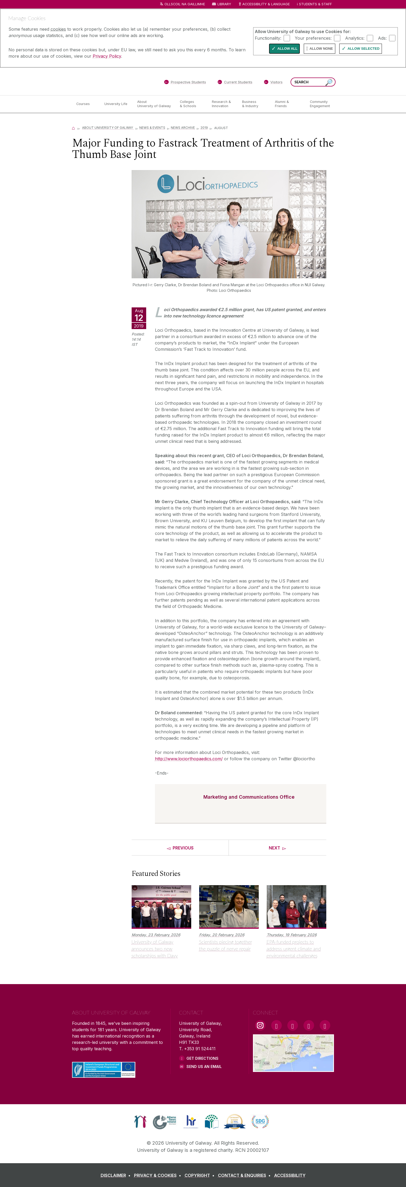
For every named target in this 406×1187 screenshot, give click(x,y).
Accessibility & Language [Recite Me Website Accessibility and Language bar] (264, 4)
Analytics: (354, 37)
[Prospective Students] (185, 83)
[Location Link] (293, 1068)
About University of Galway (108, 128)
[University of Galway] (110, 81)
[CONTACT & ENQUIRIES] (245, 1175)
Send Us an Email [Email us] (204, 1066)
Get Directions (202, 1058)
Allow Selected (363, 49)
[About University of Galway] (154, 103)
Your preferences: (313, 37)
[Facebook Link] (276, 1025)
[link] (140, 1122)
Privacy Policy (107, 56)
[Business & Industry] (254, 103)
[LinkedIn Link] (309, 1025)
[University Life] (116, 103)
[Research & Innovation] (223, 103)
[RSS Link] (325, 1025)
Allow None (321, 49)
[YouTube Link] (292, 1025)
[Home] (73, 128)
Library (224, 4)
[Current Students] (234, 83)
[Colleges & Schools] (191, 103)
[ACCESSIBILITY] (290, 1175)
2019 (204, 128)
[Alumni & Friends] (288, 103)
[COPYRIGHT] (201, 1175)
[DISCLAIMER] (117, 1175)
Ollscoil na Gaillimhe (184, 4)
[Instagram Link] (260, 1025)
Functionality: (268, 37)
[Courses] (86, 103)
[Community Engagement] (320, 103)
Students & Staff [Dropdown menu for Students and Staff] (315, 4)
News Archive (183, 128)
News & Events (152, 128)
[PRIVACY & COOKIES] (158, 1175)
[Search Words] (313, 82)
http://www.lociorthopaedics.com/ (189, 758)
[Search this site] (329, 82)
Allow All (287, 49)
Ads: (382, 37)
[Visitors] (273, 83)
